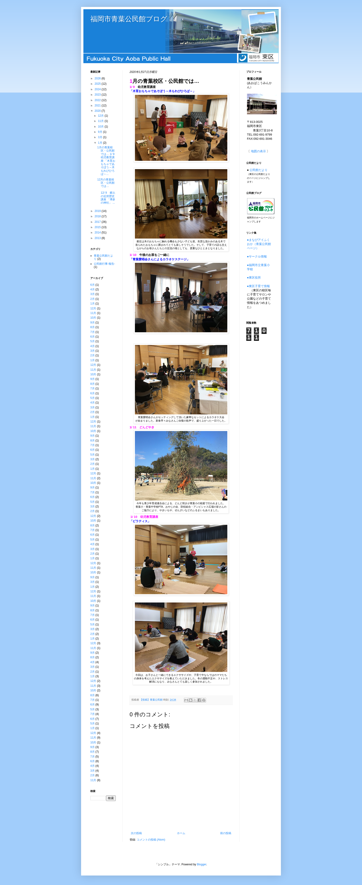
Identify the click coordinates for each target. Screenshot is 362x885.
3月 (100, 137)
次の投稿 (136, 833)
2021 (98, 105)
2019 (98, 211)
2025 (98, 83)
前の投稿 (225, 833)
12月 (101, 115)
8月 (92, 327)
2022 (98, 100)
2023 (98, 94)
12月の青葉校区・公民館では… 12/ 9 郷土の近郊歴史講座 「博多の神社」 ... (107, 191)
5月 (92, 341)
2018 (98, 216)
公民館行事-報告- (104, 263)
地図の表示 (258, 151)
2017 (98, 222)
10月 (101, 126)
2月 (92, 299)
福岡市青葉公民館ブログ (128, 19)
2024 (98, 89)
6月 (92, 284)
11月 (101, 121)
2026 (98, 78)
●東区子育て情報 (258, 286)
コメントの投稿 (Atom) (151, 839)
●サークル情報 (257, 256)
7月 (92, 332)
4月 (92, 289)
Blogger (201, 864)
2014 (98, 232)
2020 (98, 110)
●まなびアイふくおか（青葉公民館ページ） (259, 244)
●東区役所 (254, 277)
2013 (98, 238)
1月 (100, 142)
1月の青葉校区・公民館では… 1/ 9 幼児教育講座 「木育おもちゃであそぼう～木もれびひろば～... (107, 161)
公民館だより (258, 170)
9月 (100, 132)
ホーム (181, 833)
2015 (98, 227)
